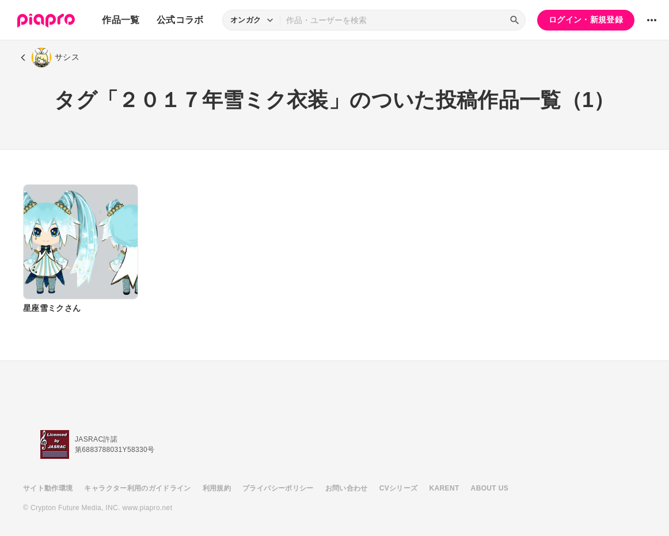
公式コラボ (180, 20)
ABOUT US (489, 488)
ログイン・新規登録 (586, 19)
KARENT (444, 488)
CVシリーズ (398, 488)
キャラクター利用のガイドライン (137, 488)
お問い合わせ (346, 488)
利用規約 (217, 488)
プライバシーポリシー (278, 488)
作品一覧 (120, 20)
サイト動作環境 (48, 488)
